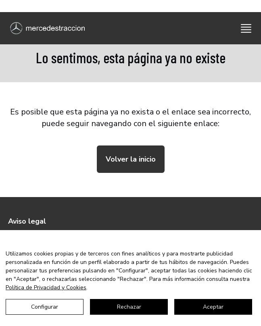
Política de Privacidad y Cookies (46, 287)
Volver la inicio (131, 159)
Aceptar (213, 307)
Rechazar (129, 307)
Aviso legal (27, 221)
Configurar (44, 307)
